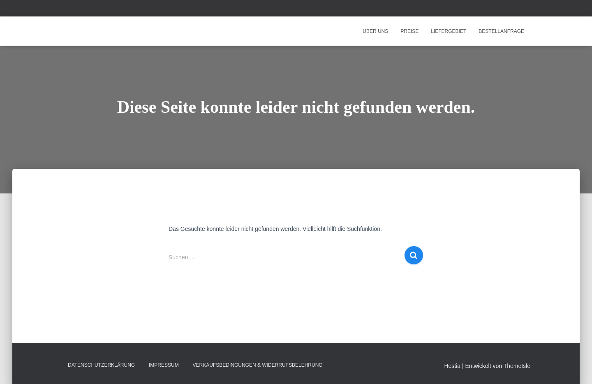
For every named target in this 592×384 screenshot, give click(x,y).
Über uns (375, 31)
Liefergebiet (448, 31)
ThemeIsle (517, 366)
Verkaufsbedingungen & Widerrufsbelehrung (258, 365)
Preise (409, 31)
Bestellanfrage (501, 31)
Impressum (164, 365)
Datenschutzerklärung (101, 365)
